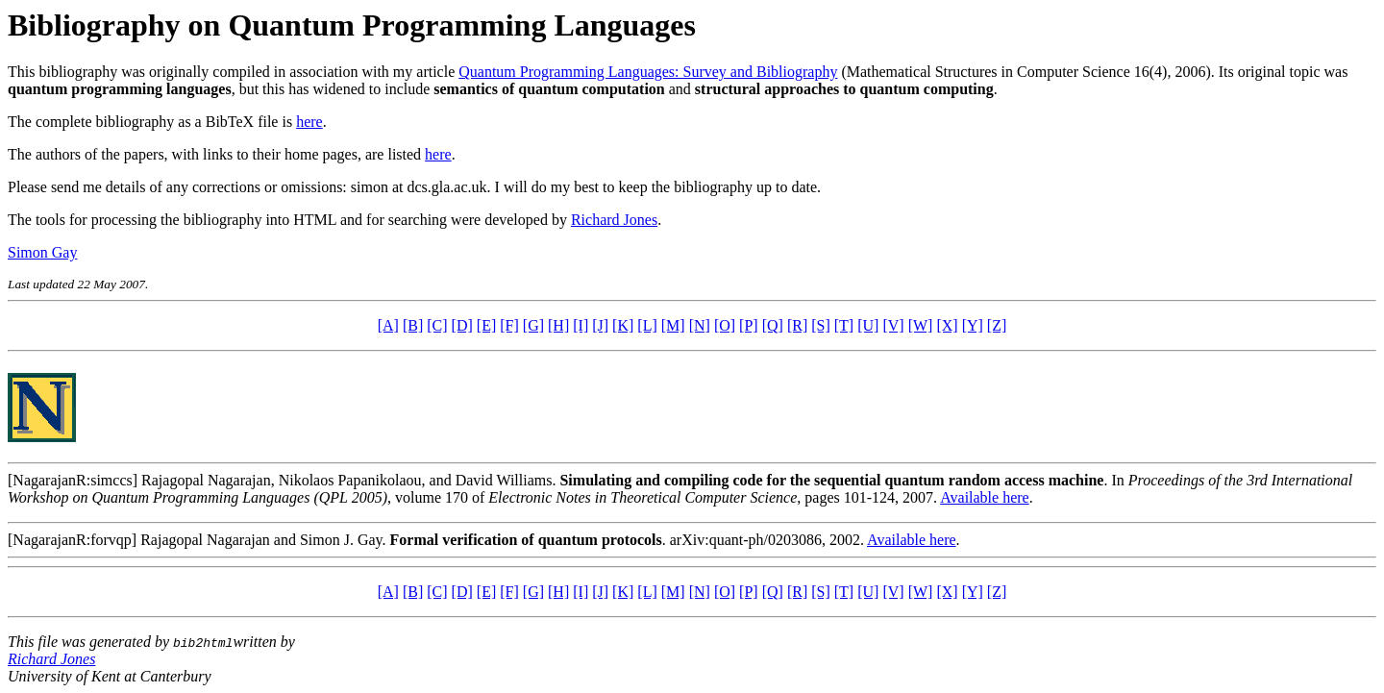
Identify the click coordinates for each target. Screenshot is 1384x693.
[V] (892, 325)
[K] (622, 325)
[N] (699, 325)
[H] (558, 325)
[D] (462, 325)
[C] (437, 325)
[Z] (996, 325)
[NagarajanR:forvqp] (72, 540)
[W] (920, 325)
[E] (486, 325)
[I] (580, 325)
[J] (600, 325)
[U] (867, 325)
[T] (843, 325)
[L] (646, 325)
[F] (509, 325)
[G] (533, 325)
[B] (413, 325)
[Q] (772, 325)
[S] (820, 325)
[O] (724, 325)
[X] (946, 325)
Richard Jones (614, 219)
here (309, 121)
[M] (673, 325)
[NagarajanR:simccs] (72, 480)
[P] (748, 325)
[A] (388, 325)
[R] (797, 325)
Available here (984, 497)
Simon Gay (42, 252)
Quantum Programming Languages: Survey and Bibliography (647, 71)
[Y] (972, 325)
